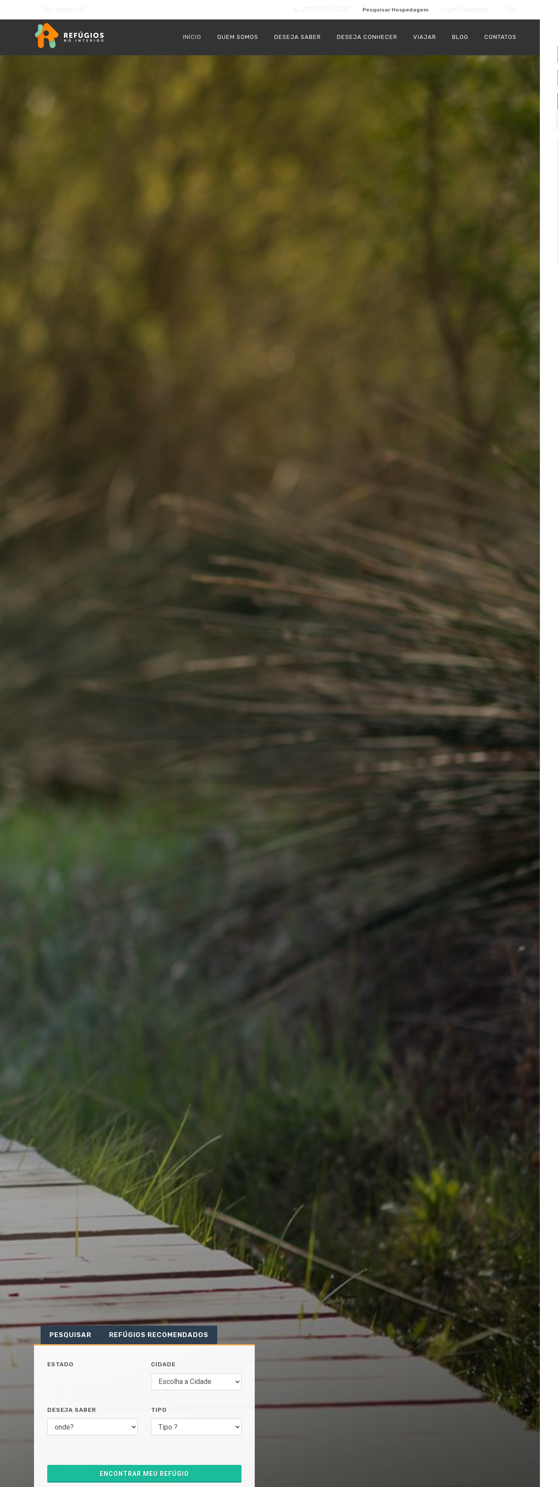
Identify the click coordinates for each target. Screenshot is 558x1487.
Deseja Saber (71, 1410)
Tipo (159, 1410)
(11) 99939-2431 (316, 10)
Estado (60, 1365)
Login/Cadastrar (464, 10)
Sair (511, 10)
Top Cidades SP (63, 9)
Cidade (163, 1365)
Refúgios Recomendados (158, 1336)
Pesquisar (70, 1336)
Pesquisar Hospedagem (392, 10)
